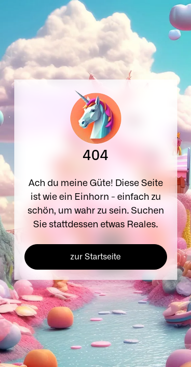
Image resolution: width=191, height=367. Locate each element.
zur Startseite (95, 257)
